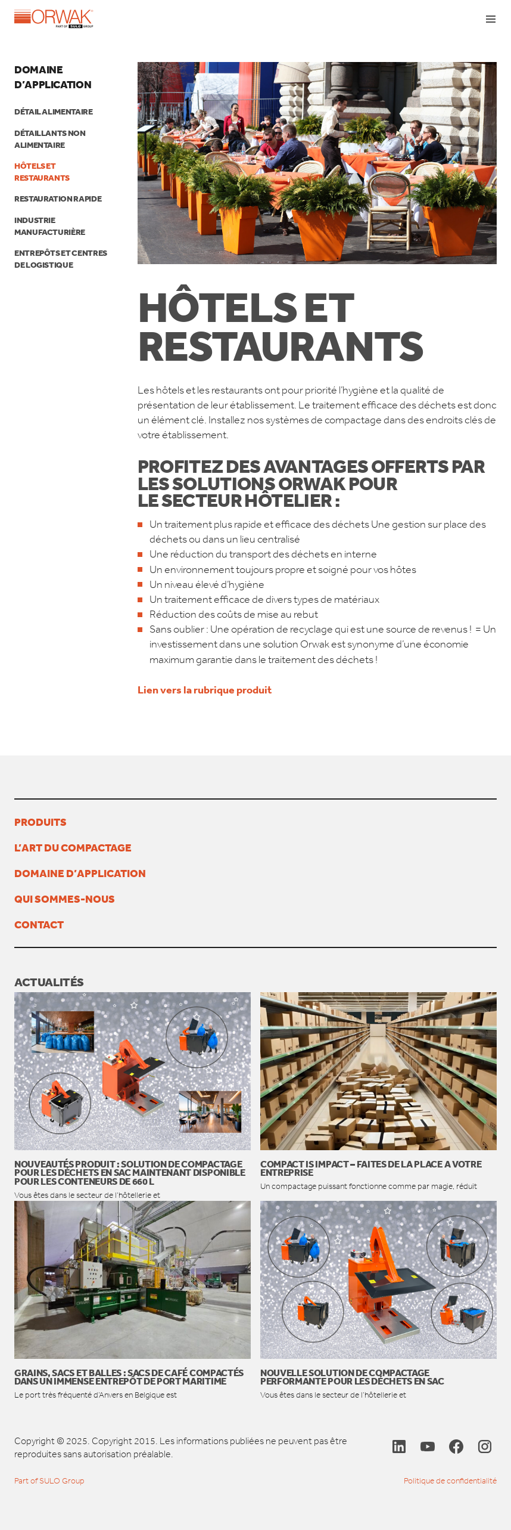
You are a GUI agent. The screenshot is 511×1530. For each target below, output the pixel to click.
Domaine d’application (52, 77)
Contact (39, 924)
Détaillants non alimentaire (50, 139)
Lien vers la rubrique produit (206, 689)
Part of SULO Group (49, 1481)
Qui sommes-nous (64, 898)
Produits (40, 821)
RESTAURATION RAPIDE (57, 198)
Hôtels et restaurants (42, 171)
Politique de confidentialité (450, 1481)
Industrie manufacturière (49, 226)
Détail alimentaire (53, 111)
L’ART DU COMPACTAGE (73, 847)
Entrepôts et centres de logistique (60, 258)
